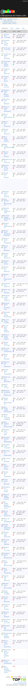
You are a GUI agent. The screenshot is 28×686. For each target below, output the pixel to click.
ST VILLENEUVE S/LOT (7, 308)
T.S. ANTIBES (7, 37)
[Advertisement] (14, 184)
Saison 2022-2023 (8, 20)
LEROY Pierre (7, 289)
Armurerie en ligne (22, 681)
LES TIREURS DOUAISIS (6, 95)
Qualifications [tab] (5, 28)
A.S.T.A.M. (6, 387)
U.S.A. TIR (6, 87)
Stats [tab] (23, 28)
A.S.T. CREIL (7, 345)
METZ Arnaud (7, 458)
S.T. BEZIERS (7, 448)
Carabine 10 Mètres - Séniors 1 (9, 23)
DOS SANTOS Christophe (6, 668)
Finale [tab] (11, 28)
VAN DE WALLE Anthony (6, 642)
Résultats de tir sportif (12, 19)
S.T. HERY (6, 322)
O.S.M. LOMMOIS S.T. (6, 656)
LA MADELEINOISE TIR (8, 204)
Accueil (4, 19)
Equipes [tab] (18, 28)
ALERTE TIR (7, 162)
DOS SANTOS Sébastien (6, 504)
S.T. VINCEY (7, 594)
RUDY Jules (6, 348)
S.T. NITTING (7, 49)
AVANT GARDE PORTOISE (6, 330)
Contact (24, 676)
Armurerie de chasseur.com (20, 683)
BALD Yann (6, 660)
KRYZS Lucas (7, 48)
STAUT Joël (6, 518)
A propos (8, 676)
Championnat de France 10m (9, 22)
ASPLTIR (6, 264)
